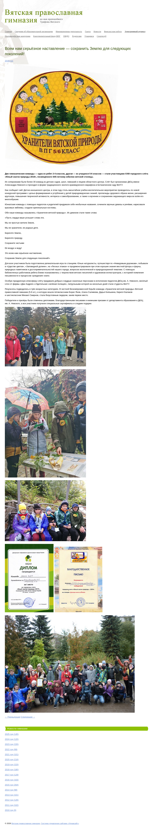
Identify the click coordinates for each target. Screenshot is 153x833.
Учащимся (89, 36)
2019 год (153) (11, 764)
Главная (8, 31)
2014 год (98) (11, 790)
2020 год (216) (11, 759)
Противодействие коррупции (17, 36)
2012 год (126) (11, 800)
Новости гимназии (17, 728)
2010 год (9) (10, 810)
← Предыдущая (12, 717)
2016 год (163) (11, 780)
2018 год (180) (11, 769)
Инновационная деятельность (69, 31)
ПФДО (66, 36)
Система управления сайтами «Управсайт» (60, 823)
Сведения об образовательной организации (34, 31)
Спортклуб (101, 36)
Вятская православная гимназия (26, 823)
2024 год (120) (11, 739)
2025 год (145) (11, 734)
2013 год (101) (11, 795)
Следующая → (28, 717)
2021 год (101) (11, 754)
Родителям (77, 36)
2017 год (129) (11, 775)
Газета (88, 31)
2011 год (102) (11, 805)
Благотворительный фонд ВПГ (46, 36)
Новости (97, 31)
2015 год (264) (11, 785)
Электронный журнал (135, 31)
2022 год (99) (11, 749)
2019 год (9, 61)
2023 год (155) (11, 744)
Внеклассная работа (113, 31)
